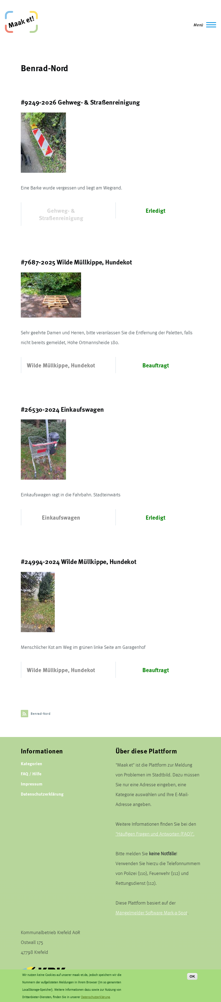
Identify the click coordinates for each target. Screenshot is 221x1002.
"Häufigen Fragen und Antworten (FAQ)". (155, 833)
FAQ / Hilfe (31, 773)
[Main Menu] (203, 25)
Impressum (31, 784)
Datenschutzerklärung (42, 794)
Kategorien (31, 763)
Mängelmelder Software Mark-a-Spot (151, 912)
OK (192, 979)
